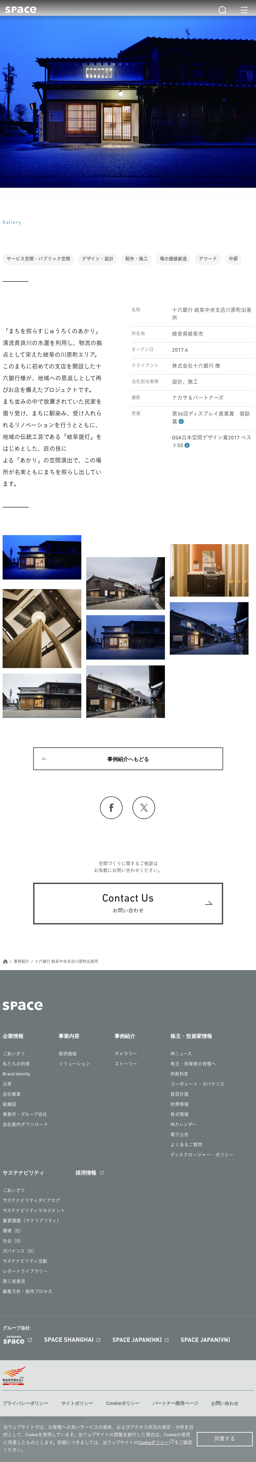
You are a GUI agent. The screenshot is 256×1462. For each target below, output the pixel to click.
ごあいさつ (14, 1054)
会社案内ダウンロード (25, 1124)
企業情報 (13, 1036)
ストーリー (126, 1064)
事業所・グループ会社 (25, 1114)
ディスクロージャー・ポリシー (202, 1155)
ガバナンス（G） (20, 1251)
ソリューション (74, 1064)
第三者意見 (14, 1281)
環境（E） (13, 1231)
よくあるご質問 (186, 1145)
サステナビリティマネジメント (34, 1211)
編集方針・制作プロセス (27, 1291)
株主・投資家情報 (191, 1036)
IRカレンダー (183, 1124)
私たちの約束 (16, 1064)
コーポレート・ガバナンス (197, 1084)
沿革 (7, 1084)
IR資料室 (179, 1074)
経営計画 (179, 1094)
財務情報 (179, 1104)
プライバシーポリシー (25, 1403)
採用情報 (85, 1173)
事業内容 (69, 1036)
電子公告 (179, 1135)
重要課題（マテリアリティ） (32, 1221)
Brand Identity (16, 1074)
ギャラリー (126, 1054)
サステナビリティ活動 (25, 1261)
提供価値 (68, 1054)
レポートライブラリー (25, 1271)
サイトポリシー (77, 1403)
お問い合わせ (224, 1403)
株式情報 (179, 1114)
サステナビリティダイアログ (31, 1200)
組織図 (9, 1104)
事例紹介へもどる (128, 759)
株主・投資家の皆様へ (193, 1064)
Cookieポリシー (123, 1403)
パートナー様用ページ (175, 1403)
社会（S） (13, 1241)
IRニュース (181, 1054)
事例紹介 (21, 962)
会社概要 (12, 1094)
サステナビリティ (23, 1173)
